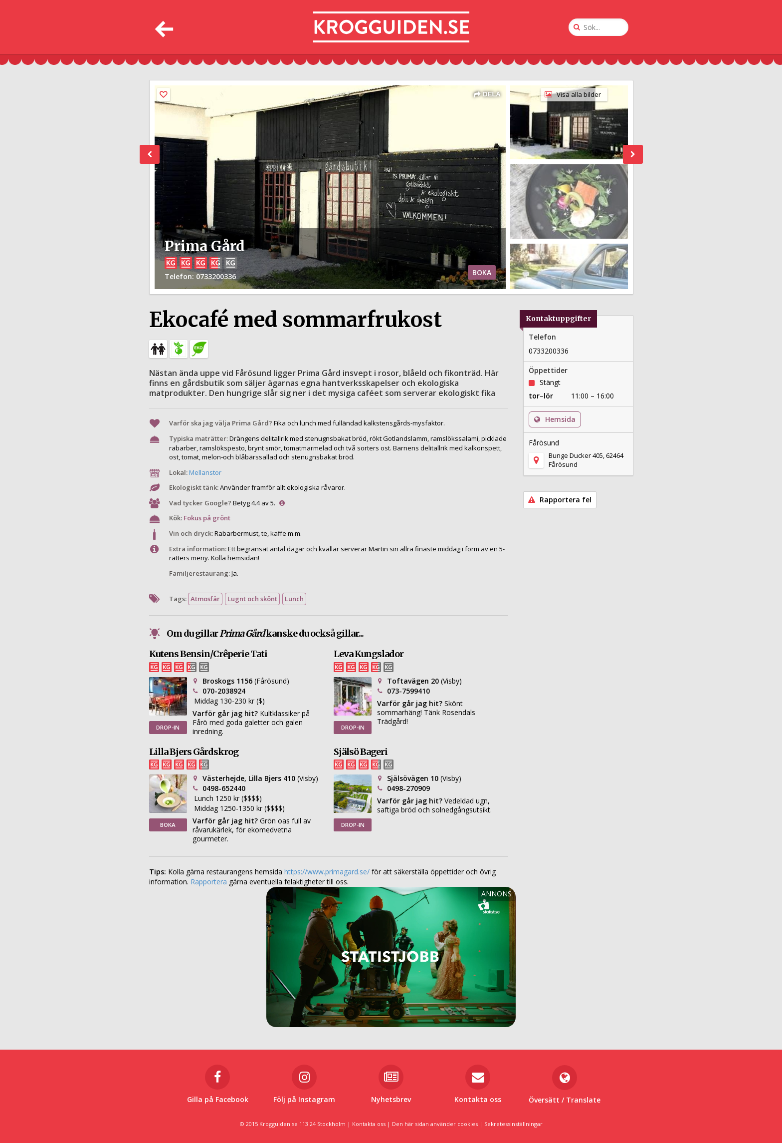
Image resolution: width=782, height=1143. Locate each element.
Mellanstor (205, 472)
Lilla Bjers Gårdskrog (193, 752)
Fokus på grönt (207, 517)
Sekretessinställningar (513, 1124)
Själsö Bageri (361, 752)
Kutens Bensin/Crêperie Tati (208, 654)
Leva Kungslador (368, 654)
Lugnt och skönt (252, 598)
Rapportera (209, 881)
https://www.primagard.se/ (327, 871)
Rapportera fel (559, 499)
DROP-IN (168, 727)
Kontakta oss (369, 1124)
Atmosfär (205, 598)
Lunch (294, 598)
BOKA (481, 272)
